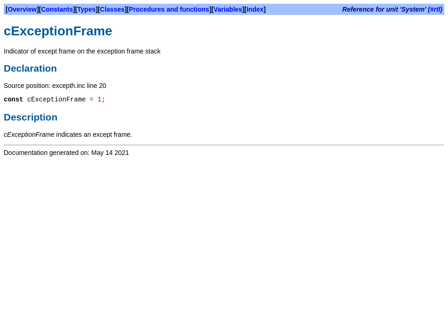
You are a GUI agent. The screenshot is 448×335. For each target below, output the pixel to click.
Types (86, 9)
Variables (228, 9)
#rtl (435, 9)
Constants (57, 9)
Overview (22, 9)
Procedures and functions (169, 9)
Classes (112, 9)
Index (255, 9)
